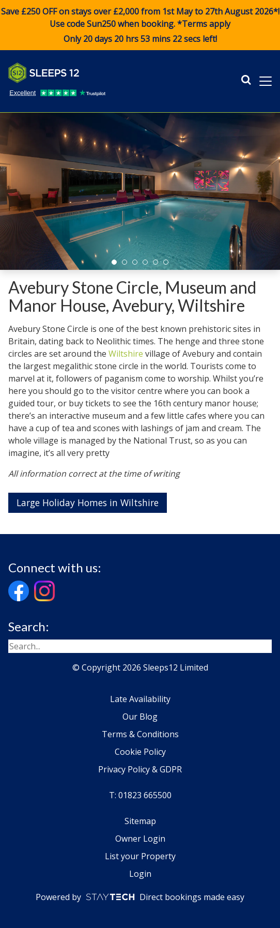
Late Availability (140, 699)
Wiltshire (125, 353)
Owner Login (140, 838)
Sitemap (140, 821)
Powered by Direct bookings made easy (140, 897)
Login (140, 873)
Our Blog (140, 716)
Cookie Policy (140, 751)
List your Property (140, 856)
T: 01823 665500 (140, 795)
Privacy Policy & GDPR (140, 769)
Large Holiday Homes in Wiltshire (88, 502)
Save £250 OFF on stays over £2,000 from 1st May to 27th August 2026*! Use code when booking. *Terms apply (140, 25)
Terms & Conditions (140, 734)
